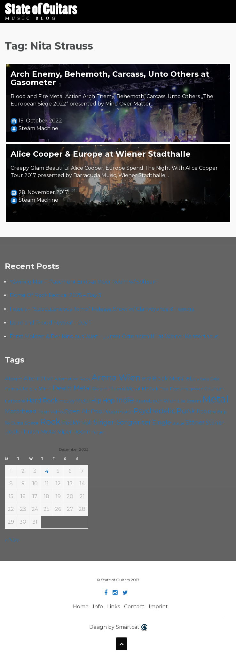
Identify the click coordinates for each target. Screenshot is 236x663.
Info (98, 607)
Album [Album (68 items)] (13, 379)
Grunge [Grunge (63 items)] (214, 389)
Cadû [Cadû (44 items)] (204, 379)
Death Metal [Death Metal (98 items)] (71, 388)
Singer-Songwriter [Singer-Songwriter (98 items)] (122, 422)
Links (113, 607)
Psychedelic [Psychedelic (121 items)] (154, 411)
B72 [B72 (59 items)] (146, 379)
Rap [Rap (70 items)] (201, 412)
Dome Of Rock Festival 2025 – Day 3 (55, 295)
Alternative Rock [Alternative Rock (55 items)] (72, 378)
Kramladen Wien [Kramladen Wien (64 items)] (155, 401)
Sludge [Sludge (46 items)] (178, 423)
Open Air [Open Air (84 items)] (77, 411)
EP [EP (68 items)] (144, 389)
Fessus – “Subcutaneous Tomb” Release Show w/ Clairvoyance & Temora (102, 309)
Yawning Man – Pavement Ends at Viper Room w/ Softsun (83, 282)
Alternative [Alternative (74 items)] (38, 378)
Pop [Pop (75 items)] (96, 411)
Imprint (158, 607)
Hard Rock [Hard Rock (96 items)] (42, 400)
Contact (134, 607)
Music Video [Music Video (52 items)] (50, 412)
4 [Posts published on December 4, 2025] (46, 471)
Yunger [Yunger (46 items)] (98, 432)
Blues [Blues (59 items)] (192, 379)
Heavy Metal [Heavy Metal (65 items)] (74, 401)
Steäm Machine (38, 128)
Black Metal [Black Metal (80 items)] (168, 378)
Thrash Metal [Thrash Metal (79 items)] (38, 431)
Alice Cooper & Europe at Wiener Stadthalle (101, 154)
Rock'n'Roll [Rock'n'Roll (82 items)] (77, 422)
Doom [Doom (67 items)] (100, 389)
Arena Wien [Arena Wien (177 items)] (116, 377)
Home (81, 607)
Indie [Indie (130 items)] (125, 399)
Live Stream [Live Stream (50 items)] (189, 401)
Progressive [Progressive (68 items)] (117, 412)
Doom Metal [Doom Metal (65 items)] (124, 389)
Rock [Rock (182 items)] (50, 422)
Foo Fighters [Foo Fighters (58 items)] (174, 388)
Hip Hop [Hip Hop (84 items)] (102, 400)
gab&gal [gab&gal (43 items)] (196, 389)
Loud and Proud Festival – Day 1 (50, 323)
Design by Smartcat (118, 627)
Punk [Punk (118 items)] (186, 411)
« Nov (12, 540)
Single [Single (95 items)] (161, 422)
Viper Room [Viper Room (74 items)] (74, 431)
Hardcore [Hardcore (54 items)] (15, 400)
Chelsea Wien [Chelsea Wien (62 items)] (35, 389)
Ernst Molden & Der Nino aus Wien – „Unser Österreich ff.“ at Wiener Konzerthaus (114, 336)
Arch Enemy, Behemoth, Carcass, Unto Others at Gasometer (110, 78)
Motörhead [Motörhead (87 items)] (20, 411)
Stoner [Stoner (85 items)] (194, 422)
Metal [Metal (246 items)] (215, 399)
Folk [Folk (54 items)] (153, 388)
